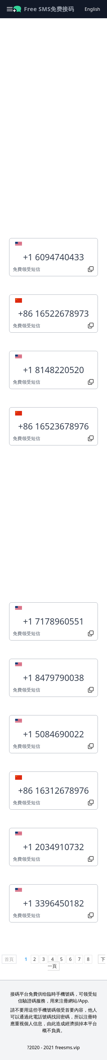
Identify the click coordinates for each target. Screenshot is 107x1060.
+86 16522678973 (53, 313)
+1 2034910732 (53, 847)
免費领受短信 (26, 269)
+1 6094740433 (53, 257)
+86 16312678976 (53, 790)
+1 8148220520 (53, 370)
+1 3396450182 (53, 903)
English (92, 9)
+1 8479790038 (53, 678)
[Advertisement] (53, 81)
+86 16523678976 (53, 426)
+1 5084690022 (53, 734)
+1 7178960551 (53, 621)
